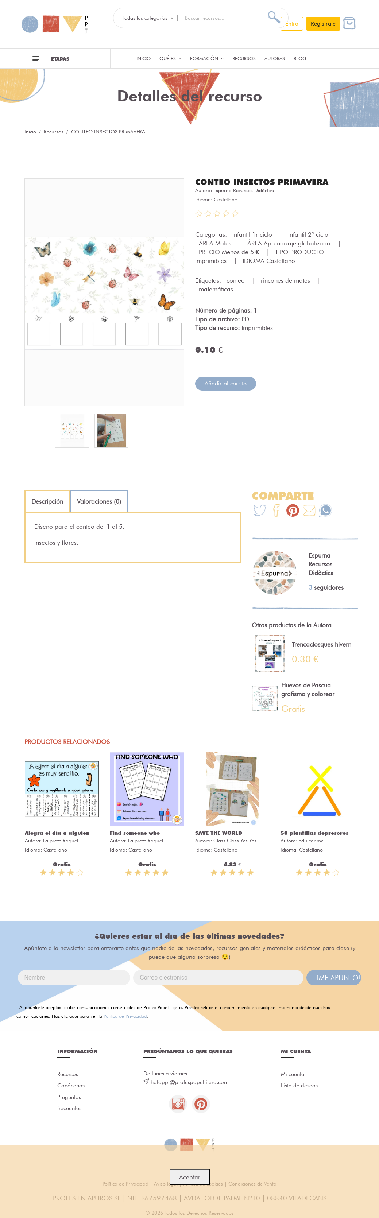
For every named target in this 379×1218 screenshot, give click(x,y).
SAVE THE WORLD (218, 833)
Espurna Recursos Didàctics (243, 190)
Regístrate (323, 23)
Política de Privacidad (125, 1016)
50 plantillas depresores (314, 833)
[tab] (47, 501)
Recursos (244, 58)
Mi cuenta (293, 1074)
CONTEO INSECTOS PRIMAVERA (261, 182)
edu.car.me (311, 840)
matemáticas (216, 289)
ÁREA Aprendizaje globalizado (289, 243)
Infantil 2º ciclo (309, 234)
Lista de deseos (299, 1086)
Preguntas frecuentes (69, 1103)
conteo (237, 280)
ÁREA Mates (216, 243)
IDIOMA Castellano (269, 260)
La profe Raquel (60, 840)
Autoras (274, 58)
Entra (291, 23)
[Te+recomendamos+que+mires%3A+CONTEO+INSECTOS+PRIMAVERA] (276, 511)
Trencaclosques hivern (321, 644)
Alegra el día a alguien (57, 833)
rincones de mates (286, 280)
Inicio (143, 58)
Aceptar (189, 1177)
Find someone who (135, 833)
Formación (207, 58)
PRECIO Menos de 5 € (230, 252)
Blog (300, 58)
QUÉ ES (170, 58)
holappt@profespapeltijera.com (190, 1082)
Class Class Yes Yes (234, 840)
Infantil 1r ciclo (253, 234)
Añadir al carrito (226, 383)
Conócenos (71, 1086)
